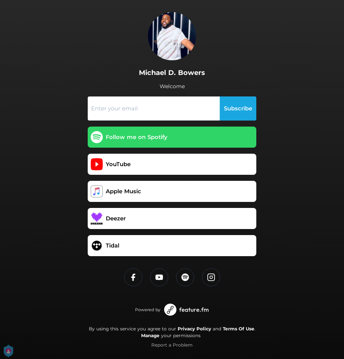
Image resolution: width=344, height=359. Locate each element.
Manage (150, 335)
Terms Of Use (238, 329)
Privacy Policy (194, 329)
